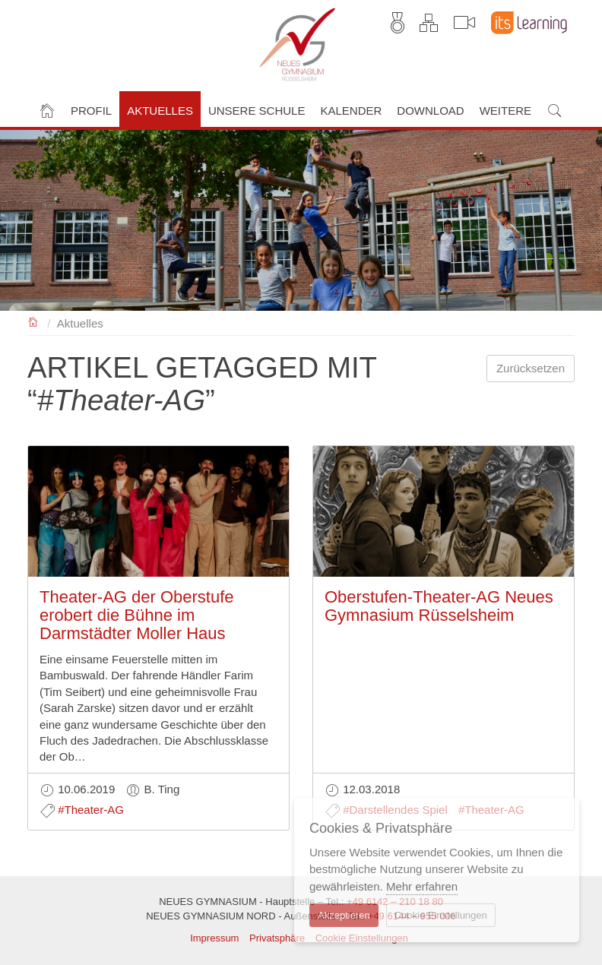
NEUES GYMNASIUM (33, 321)
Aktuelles (80, 323)
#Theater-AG (91, 809)
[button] (91, 109)
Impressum (214, 938)
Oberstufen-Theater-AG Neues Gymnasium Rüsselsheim (439, 606)
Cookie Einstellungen (440, 915)
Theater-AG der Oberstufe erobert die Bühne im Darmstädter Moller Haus (137, 615)
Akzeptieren (344, 915)
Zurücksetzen (530, 368)
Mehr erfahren (422, 886)
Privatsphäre (277, 938)
